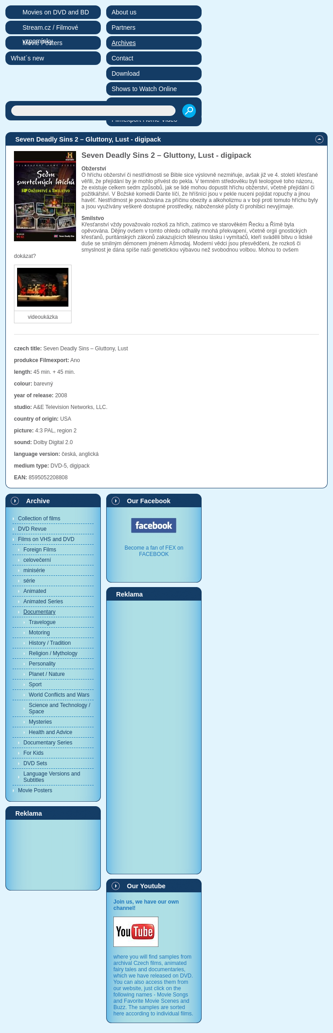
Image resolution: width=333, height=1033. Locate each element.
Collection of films (39, 518)
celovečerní (37, 560)
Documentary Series (47, 742)
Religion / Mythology (53, 653)
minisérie (34, 570)
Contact (122, 58)
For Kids (33, 753)
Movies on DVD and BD (55, 12)
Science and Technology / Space (59, 708)
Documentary (39, 612)
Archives (124, 42)
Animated (34, 591)
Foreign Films (39, 549)
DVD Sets (35, 763)
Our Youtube (146, 886)
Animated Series (43, 601)
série (29, 581)
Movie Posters (35, 790)
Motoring (39, 632)
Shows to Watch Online (144, 88)
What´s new (27, 58)
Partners (123, 27)
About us (124, 12)
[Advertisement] (53, 854)
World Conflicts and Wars (59, 695)
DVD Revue (32, 529)
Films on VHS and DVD (46, 539)
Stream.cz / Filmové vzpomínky (50, 29)
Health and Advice (50, 732)
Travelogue (42, 622)
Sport (35, 684)
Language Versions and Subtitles (51, 777)
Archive (38, 501)
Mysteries (40, 722)
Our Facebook (149, 501)
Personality (42, 664)
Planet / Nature (47, 674)
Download (126, 73)
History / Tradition (50, 643)
